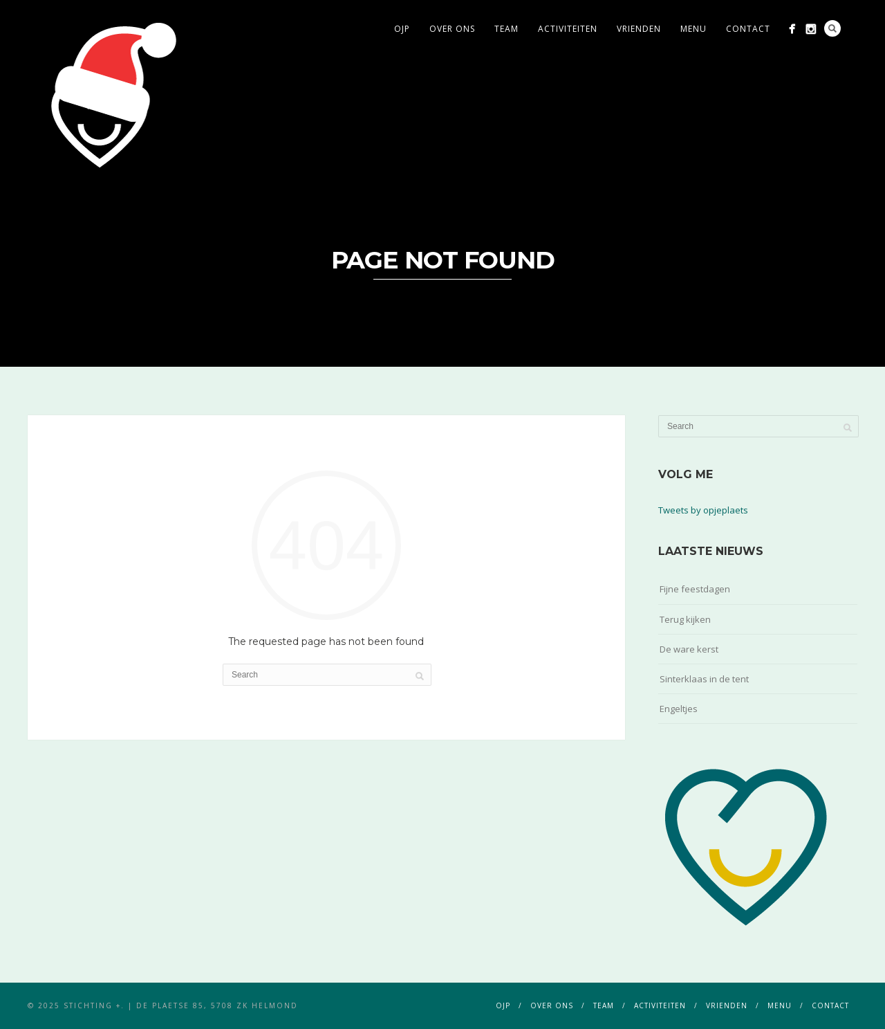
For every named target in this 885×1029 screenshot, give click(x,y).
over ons (452, 29)
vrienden (639, 29)
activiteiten (567, 29)
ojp (402, 29)
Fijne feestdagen (695, 589)
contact (748, 29)
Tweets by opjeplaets (703, 510)
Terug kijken (685, 619)
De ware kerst (689, 649)
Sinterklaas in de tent (704, 679)
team (506, 29)
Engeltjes (679, 708)
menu (693, 29)
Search (832, 28)
